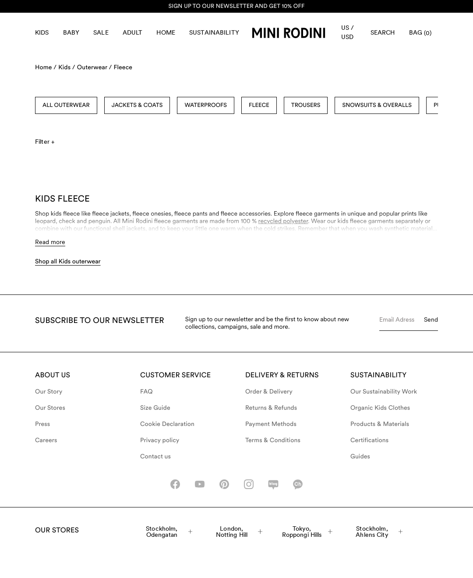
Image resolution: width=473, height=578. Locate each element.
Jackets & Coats (137, 105)
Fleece (122, 67)
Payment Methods (271, 424)
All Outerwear (66, 105)
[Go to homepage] (288, 33)
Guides (360, 456)
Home (165, 32)
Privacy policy (160, 440)
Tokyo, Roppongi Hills (307, 531)
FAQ (146, 391)
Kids (42, 32)
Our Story (48, 391)
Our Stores (50, 407)
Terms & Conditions (272, 440)
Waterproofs (205, 105)
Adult (133, 32)
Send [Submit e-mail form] (431, 319)
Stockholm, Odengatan (169, 531)
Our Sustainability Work (383, 391)
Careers (46, 440)
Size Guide (155, 407)
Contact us (155, 456)
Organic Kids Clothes (380, 407)
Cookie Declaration (167, 424)
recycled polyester (283, 221)
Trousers (306, 105)
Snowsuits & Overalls (377, 105)
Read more (50, 241)
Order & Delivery (269, 391)
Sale (101, 32)
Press (42, 424)
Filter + (44, 141)
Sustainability (214, 32)
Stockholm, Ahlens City (379, 531)
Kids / (66, 67)
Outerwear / (94, 67)
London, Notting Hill (239, 531)
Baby (71, 32)
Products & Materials (379, 424)
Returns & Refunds (271, 407)
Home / (45, 67)
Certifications (369, 440)
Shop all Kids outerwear (68, 261)
